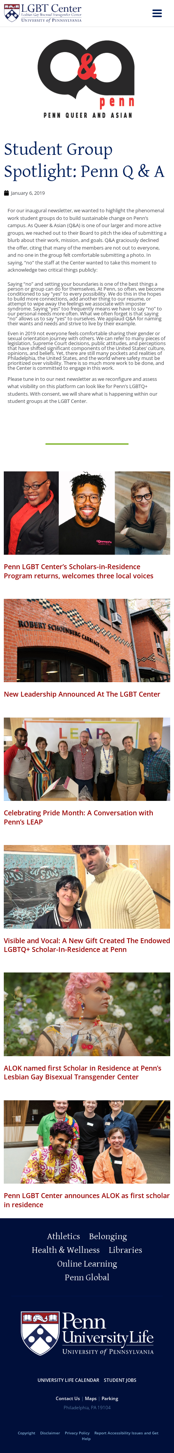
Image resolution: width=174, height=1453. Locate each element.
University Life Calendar (68, 1380)
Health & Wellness (66, 1250)
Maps (91, 1398)
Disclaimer (50, 1432)
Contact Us (68, 1398)
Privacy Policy (77, 1432)
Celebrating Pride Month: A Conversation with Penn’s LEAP (78, 817)
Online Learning (87, 1264)
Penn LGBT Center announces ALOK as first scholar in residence (87, 1200)
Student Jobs (120, 1380)
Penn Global (87, 1277)
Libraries (125, 1250)
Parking (110, 1398)
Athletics (63, 1236)
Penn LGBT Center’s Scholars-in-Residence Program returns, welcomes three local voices (79, 571)
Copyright (26, 1432)
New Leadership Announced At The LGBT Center (82, 694)
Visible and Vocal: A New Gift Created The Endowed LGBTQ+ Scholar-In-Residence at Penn (87, 945)
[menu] (157, 14)
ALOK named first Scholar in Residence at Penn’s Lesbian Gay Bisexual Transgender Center (82, 1072)
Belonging (108, 1236)
